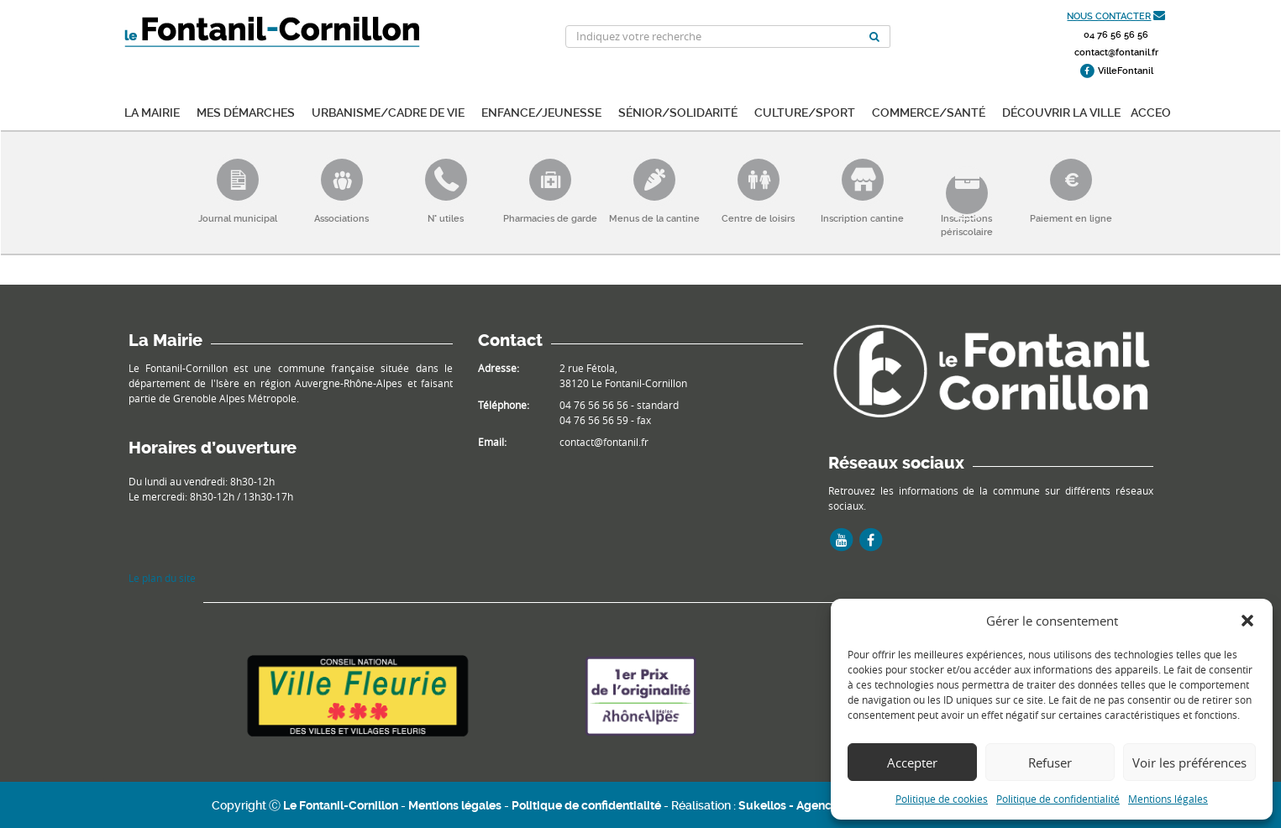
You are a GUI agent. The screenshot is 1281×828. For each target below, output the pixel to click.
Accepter (912, 762)
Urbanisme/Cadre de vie (388, 111)
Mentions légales (1168, 798)
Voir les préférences (1189, 762)
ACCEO (1151, 111)
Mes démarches (246, 111)
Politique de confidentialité (1058, 798)
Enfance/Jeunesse (541, 111)
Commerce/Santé (928, 111)
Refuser (1050, 762)
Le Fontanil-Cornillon (340, 805)
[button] (1247, 620)
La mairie (152, 111)
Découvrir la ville (1061, 111)
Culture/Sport (804, 111)
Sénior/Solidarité (678, 111)
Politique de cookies (941, 798)
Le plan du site (162, 577)
